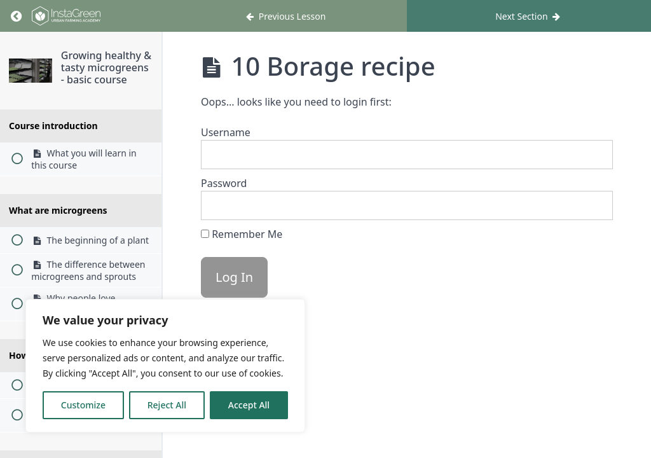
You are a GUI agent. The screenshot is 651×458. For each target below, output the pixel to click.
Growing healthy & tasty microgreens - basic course (106, 67)
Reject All (166, 405)
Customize (83, 405)
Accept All (249, 405)
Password (224, 183)
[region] (165, 366)
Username (225, 132)
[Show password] (590, 205)
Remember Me (241, 234)
